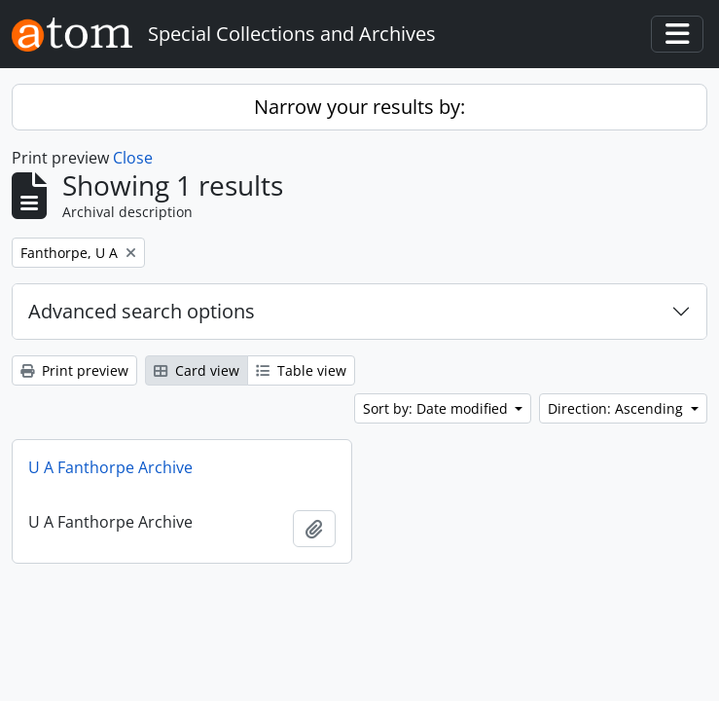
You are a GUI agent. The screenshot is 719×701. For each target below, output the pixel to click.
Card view (196, 370)
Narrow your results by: (359, 106)
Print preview (74, 370)
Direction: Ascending (617, 408)
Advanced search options (141, 311)
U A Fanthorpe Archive (110, 467)
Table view (301, 370)
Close (133, 157)
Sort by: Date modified (437, 408)
